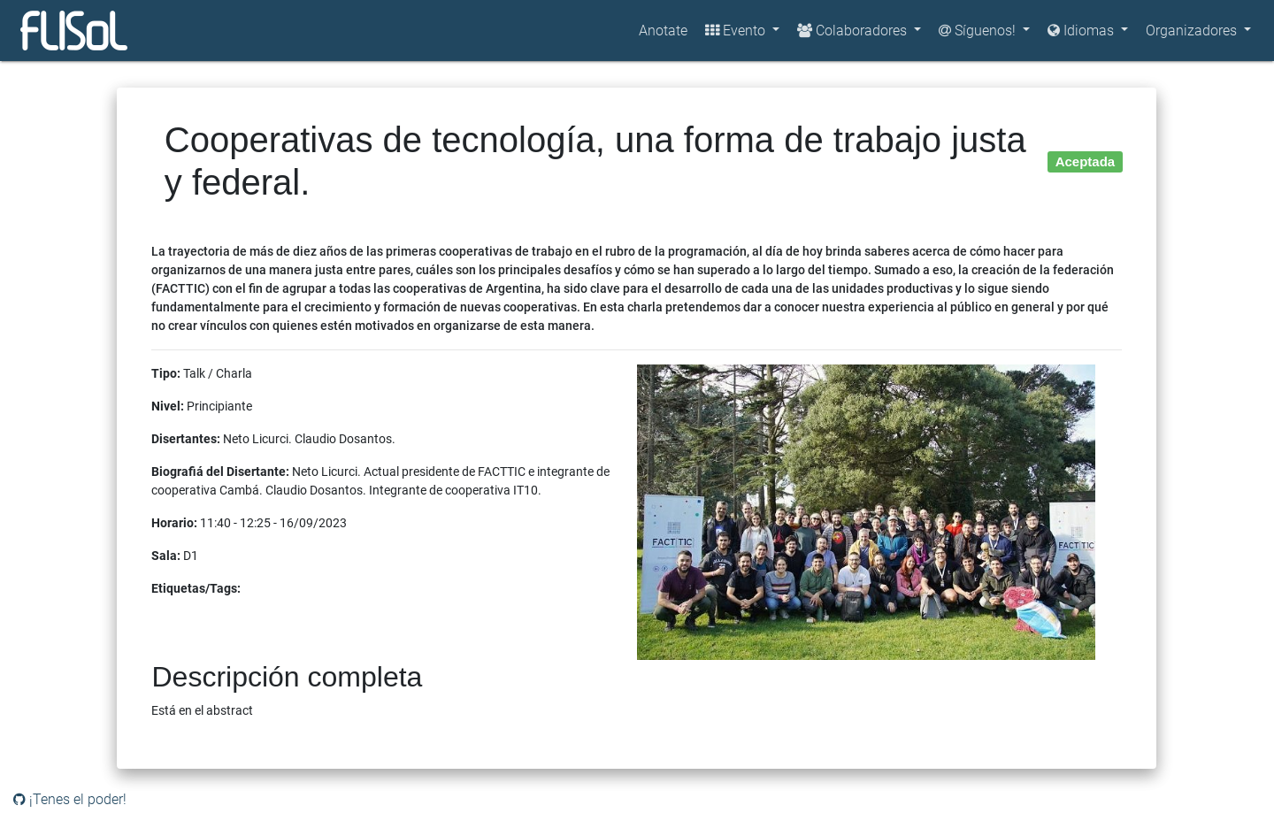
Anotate (663, 30)
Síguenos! (979, 30)
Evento (737, 30)
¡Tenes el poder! (70, 799)
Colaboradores (853, 30)
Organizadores (1193, 30)
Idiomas (1082, 30)
